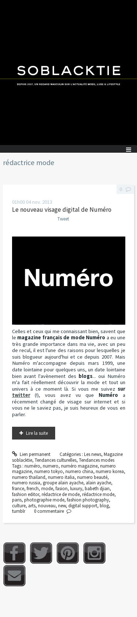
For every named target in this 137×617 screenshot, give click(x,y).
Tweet (63, 219)
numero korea (110, 471)
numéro (32, 466)
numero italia (61, 477)
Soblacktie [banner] (68, 72)
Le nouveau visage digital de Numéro (61, 210)
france (18, 488)
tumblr (18, 511)
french (33, 488)
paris (17, 500)
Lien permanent (31, 454)
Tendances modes (96, 460)
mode (47, 488)
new (62, 506)
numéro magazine (79, 466)
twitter (21, 395)
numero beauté (92, 477)
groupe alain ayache (63, 483)
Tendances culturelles (55, 460)
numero (50, 466)
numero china (79, 471)
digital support (82, 506)
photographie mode (44, 500)
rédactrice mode (98, 494)
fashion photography (88, 500)
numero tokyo (48, 471)
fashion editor (25, 494)
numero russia (26, 483)
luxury (76, 488)
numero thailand (28, 477)
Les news (92, 454)
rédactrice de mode (61, 494)
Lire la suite (37, 433)
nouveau (47, 506)
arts (31, 506)
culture (19, 506)
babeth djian (97, 488)
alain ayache (98, 483)
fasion (62, 488)
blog (104, 506)
